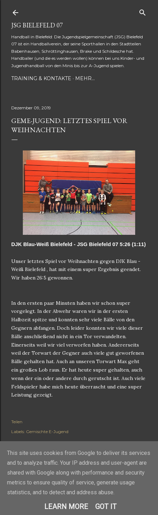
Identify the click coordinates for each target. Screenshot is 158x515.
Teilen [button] (16, 421)
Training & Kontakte (41, 78)
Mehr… (85, 78)
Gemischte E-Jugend (47, 431)
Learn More (66, 506)
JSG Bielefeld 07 (37, 25)
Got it (106, 506)
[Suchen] (142, 11)
